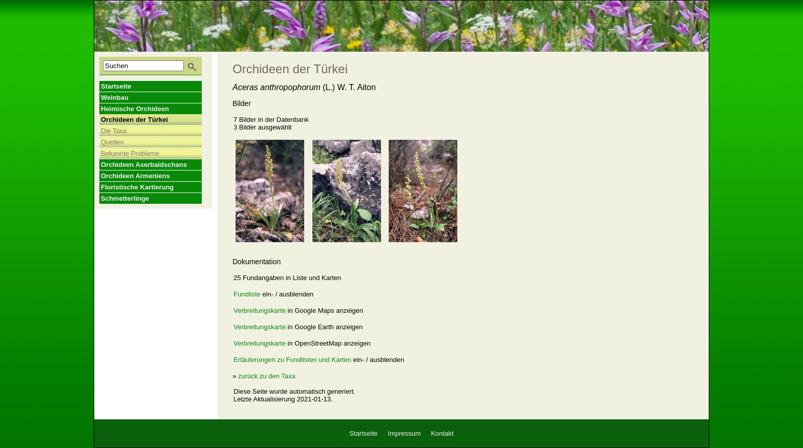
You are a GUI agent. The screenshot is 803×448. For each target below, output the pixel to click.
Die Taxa (113, 131)
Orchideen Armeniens (135, 176)
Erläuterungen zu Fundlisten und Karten (292, 360)
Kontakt (442, 433)
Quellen (112, 142)
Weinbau (115, 97)
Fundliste (247, 294)
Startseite (116, 86)
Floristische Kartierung (137, 187)
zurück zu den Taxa (266, 376)
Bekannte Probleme (130, 153)
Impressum (404, 433)
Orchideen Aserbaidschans (144, 164)
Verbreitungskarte (260, 310)
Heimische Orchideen (135, 109)
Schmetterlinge (125, 198)
